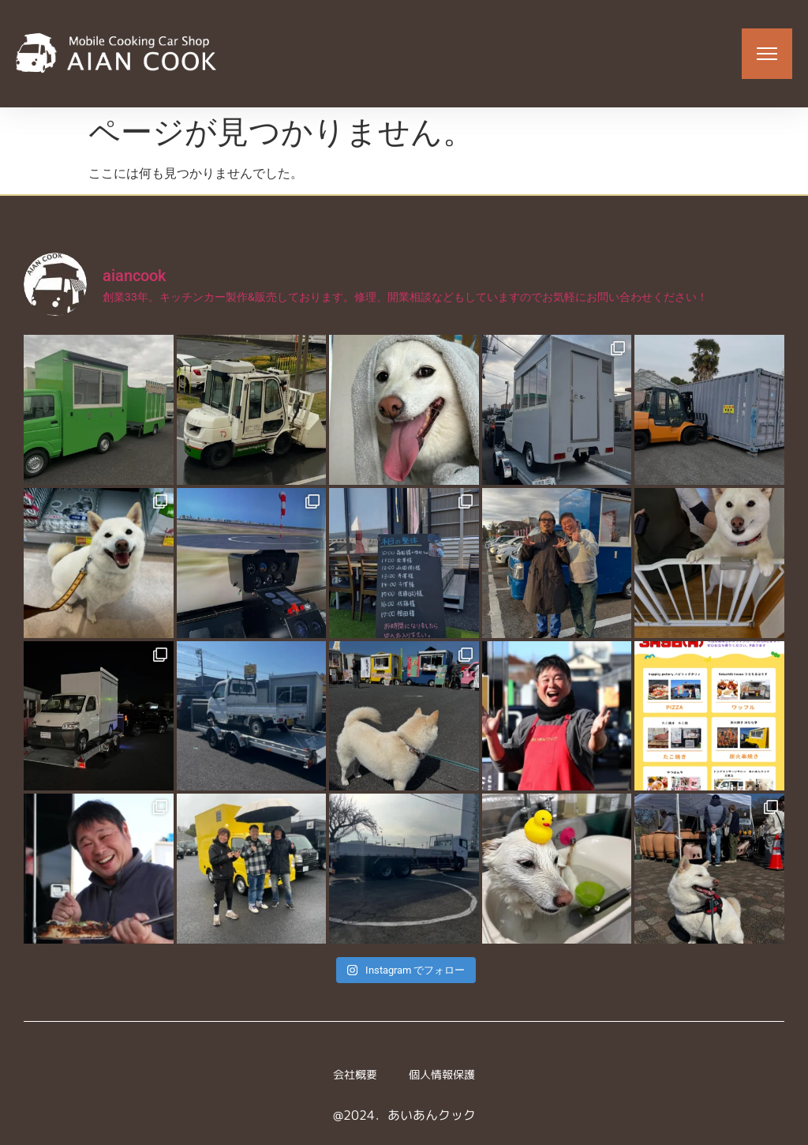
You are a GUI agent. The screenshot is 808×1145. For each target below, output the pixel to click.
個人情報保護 (445, 1074)
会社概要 (350, 1074)
